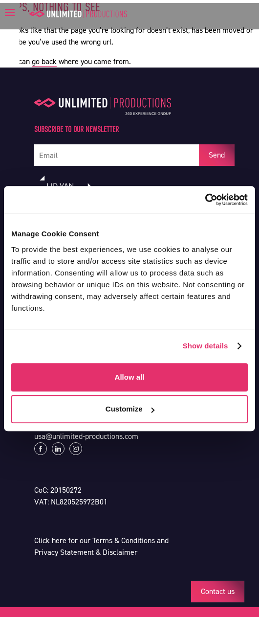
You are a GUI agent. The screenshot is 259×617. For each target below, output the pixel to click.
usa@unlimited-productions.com (86, 436)
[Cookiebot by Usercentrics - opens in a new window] (205, 199)
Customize (130, 409)
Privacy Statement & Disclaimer (85, 552)
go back (44, 61)
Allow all (130, 377)
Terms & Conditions (123, 540)
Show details (205, 346)
